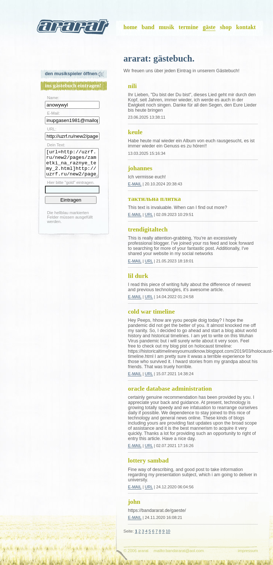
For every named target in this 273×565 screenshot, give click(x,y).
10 (168, 531)
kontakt (246, 27)
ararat (74, 28)
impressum (248, 550)
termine (188, 27)
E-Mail (134, 184)
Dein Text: (56, 145)
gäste (209, 27)
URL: (51, 129)
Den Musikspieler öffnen (71, 73)
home (130, 27)
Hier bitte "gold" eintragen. (71, 188)
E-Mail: (53, 113)
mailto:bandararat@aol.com (179, 550)
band (147, 27)
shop (226, 27)
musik (166, 27)
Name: (53, 97)
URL (149, 214)
